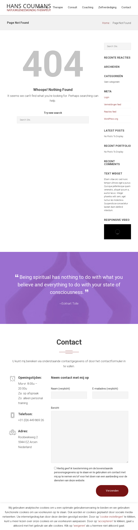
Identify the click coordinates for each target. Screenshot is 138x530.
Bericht (55, 407)
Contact (126, 7)
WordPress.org (111, 119)
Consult (72, 7)
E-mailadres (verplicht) (105, 388)
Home (105, 23)
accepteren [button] (105, 521)
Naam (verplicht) (60, 388)
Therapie (58, 7)
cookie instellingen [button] (111, 516)
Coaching (87, 7)
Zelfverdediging (107, 7)
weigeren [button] (79, 525)
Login (106, 97)
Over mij (43, 7)
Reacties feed (110, 111)
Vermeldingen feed (112, 104)
